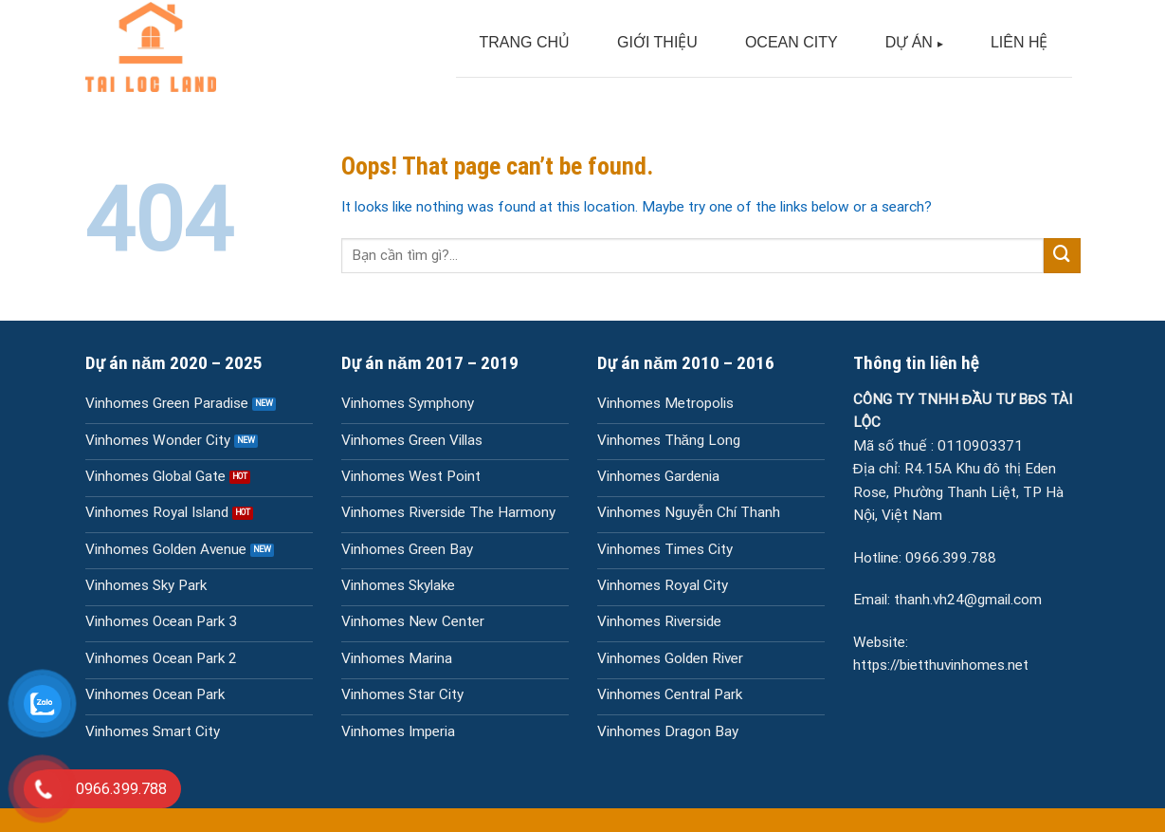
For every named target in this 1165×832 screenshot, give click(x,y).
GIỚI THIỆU (657, 42)
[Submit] (1062, 256)
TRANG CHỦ (525, 42)
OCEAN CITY (791, 42)
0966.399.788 (950, 557)
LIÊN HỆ (1019, 42)
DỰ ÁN (909, 42)
